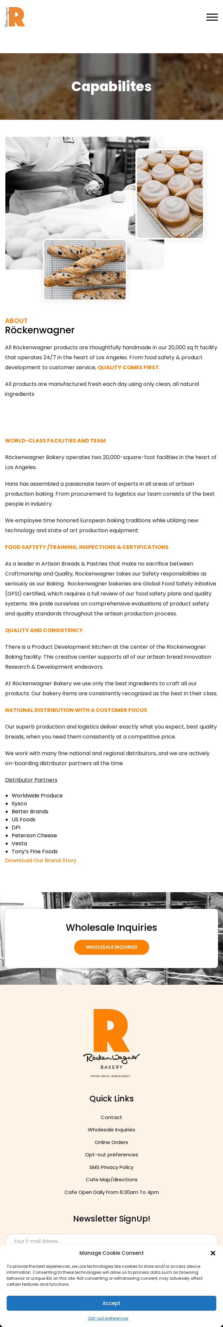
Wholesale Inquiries (112, 947)
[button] (213, 1253)
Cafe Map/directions (112, 1179)
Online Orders (111, 1142)
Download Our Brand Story (40, 860)
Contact (111, 1117)
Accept (111, 1303)
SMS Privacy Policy (111, 1167)
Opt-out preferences (108, 1318)
